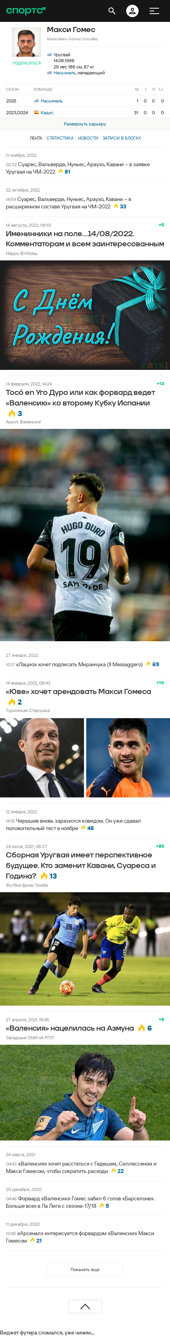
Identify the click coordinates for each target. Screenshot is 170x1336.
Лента (36, 138)
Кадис (44, 112)
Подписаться (27, 63)
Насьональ (65, 72)
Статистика (60, 138)
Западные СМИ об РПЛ (30, 1037)
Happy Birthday (22, 253)
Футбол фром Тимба (27, 885)
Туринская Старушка (28, 710)
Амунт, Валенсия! (23, 422)
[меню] (154, 11)
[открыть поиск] (112, 11)
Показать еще (85, 1269)
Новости (88, 138)
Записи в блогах (122, 138)
